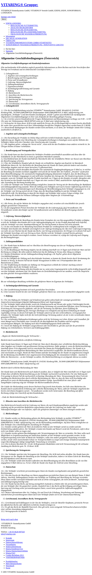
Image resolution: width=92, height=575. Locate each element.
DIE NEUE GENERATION (16, 38)
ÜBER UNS (10, 41)
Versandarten (11, 544)
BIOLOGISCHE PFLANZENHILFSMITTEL (28, 32)
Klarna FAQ (10, 553)
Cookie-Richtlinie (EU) (15, 555)
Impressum (10, 540)
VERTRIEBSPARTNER (15, 557)
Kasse (8, 568)
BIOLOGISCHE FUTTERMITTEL (24, 25)
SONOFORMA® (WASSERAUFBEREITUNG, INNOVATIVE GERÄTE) (35, 45)
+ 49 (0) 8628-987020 (16, 532)
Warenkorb (10, 566)
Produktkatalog (11, 561)
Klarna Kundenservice (14, 549)
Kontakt (9, 538)
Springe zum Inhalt (8, 17)
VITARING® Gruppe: (19, 5)
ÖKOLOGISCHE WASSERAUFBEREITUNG (29, 34)
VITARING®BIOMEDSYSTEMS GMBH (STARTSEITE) (29, 43)
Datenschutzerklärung (14, 542)
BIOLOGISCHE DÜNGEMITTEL (24, 30)
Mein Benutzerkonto (14, 564)
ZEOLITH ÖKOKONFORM (22, 28)
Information (10, 36)
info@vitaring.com (8, 534)
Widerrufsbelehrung (13, 547)
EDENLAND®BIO (13, 23)
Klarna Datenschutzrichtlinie (17, 551)
